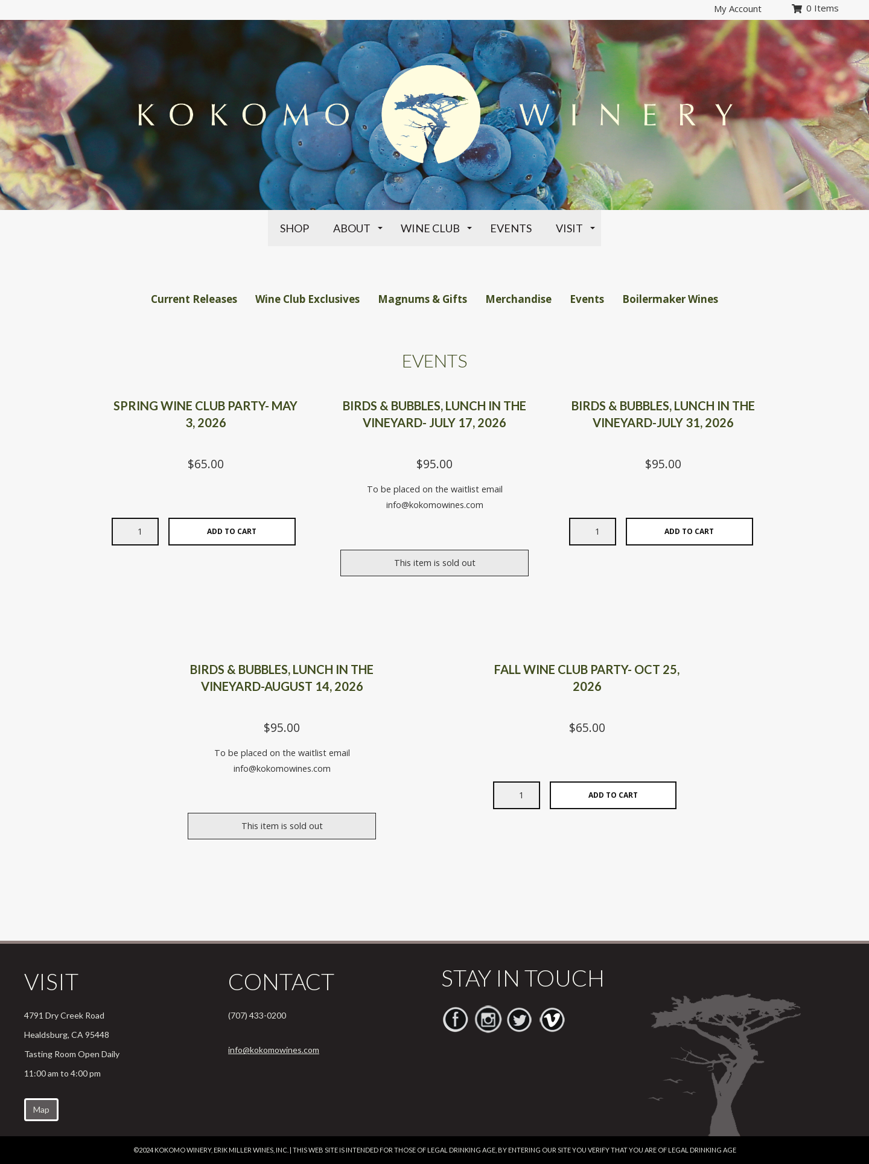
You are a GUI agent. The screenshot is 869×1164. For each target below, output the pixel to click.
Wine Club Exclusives (307, 299)
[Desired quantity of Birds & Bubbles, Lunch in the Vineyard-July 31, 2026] (592, 531)
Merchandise (518, 299)
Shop (294, 228)
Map (41, 1109)
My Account (738, 8)
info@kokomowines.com (273, 1050)
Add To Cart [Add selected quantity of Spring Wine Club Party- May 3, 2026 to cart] (231, 531)
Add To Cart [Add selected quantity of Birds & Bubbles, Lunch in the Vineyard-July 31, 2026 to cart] (689, 531)
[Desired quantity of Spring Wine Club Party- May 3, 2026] (135, 531)
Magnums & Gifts (422, 299)
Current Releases (194, 299)
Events (511, 228)
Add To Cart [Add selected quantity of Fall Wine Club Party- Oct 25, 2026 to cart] (613, 795)
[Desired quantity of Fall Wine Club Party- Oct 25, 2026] (516, 795)
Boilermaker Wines (670, 299)
